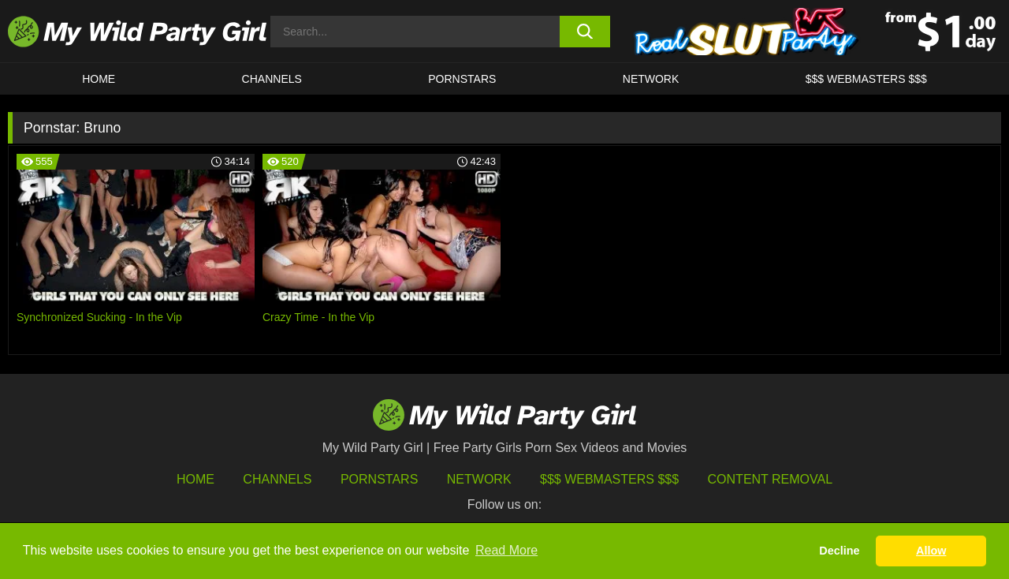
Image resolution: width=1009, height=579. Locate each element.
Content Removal (770, 479)
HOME (98, 79)
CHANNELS (272, 79)
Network (651, 79)
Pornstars (462, 79)
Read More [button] (506, 550)
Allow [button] (931, 550)
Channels (277, 479)
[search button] (585, 31)
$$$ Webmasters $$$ (609, 479)
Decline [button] (839, 550)
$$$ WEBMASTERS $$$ (866, 79)
